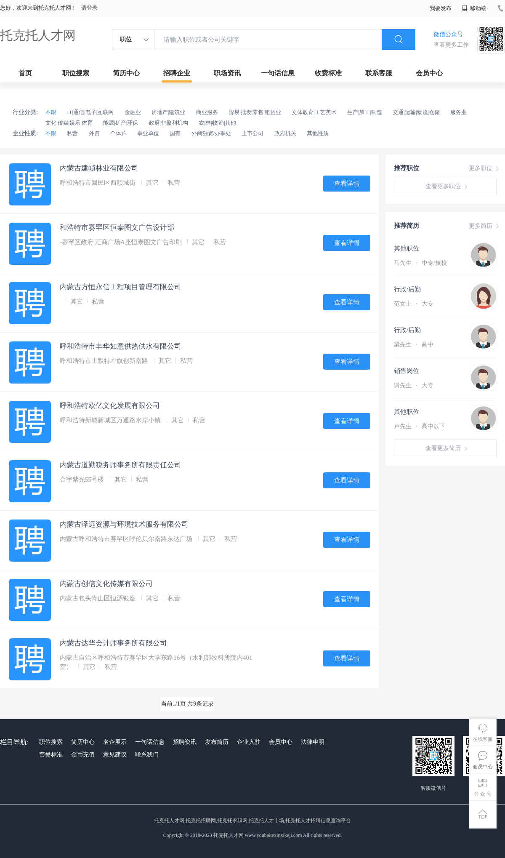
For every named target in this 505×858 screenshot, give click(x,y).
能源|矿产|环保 (120, 123)
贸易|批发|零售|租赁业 (255, 112)
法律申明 (312, 742)
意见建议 (115, 754)
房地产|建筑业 (169, 112)
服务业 (458, 112)
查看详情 (346, 183)
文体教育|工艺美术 (314, 112)
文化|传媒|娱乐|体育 (69, 123)
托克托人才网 (38, 35)
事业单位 (148, 133)
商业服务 (207, 112)
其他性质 (318, 133)
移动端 (474, 8)
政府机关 (285, 133)
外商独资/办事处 (211, 133)
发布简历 (217, 742)
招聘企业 (176, 73)
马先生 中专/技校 (420, 263)
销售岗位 (406, 371)
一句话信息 (278, 73)
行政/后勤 (407, 289)
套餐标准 (51, 754)
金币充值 (83, 754)
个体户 (118, 133)
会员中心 (429, 73)
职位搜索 (75, 73)
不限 (50, 112)
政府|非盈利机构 (169, 123)
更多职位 (485, 168)
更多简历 (485, 226)
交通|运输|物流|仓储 (416, 112)
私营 (72, 133)
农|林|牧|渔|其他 (217, 123)
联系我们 (147, 754)
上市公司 (252, 133)
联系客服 (378, 73)
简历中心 (126, 73)
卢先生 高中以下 (419, 426)
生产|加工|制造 (364, 112)
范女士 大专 (413, 304)
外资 (94, 133)
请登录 (89, 8)
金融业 (133, 112)
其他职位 (406, 248)
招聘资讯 (185, 742)
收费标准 (328, 73)
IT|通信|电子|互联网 (90, 112)
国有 (175, 133)
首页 (25, 73)
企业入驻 (248, 742)
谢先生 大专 (413, 385)
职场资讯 (227, 73)
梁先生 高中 (413, 344)
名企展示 (115, 742)
